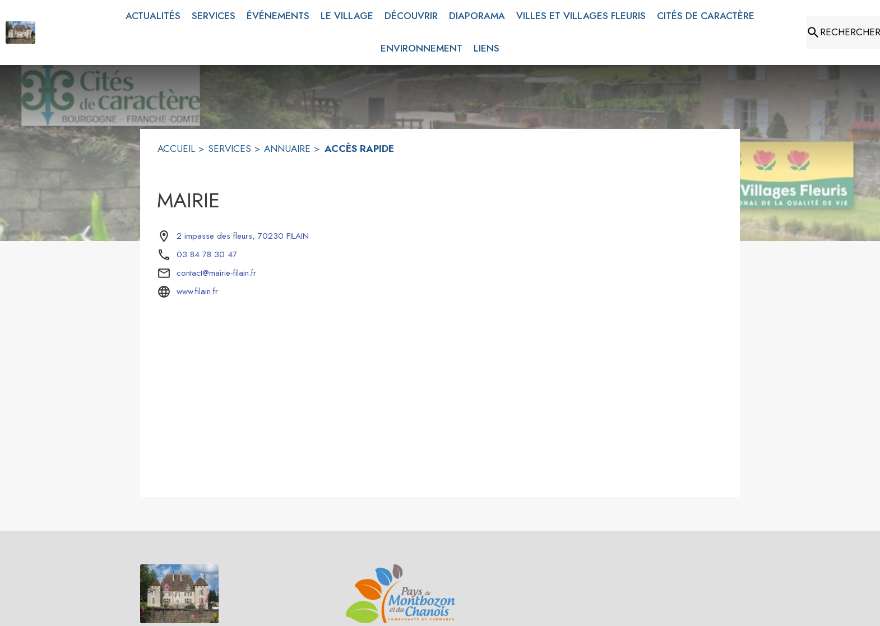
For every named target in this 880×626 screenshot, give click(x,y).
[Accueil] (20, 32)
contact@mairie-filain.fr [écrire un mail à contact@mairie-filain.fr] (216, 273)
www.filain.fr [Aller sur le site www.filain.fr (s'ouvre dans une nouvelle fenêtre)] (197, 291)
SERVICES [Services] (229, 148)
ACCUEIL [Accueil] (176, 148)
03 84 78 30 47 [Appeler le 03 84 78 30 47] (207, 254)
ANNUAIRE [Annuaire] (287, 148)
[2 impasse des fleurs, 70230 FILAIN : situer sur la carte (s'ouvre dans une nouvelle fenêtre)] (243, 236)
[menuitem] (153, 16)
